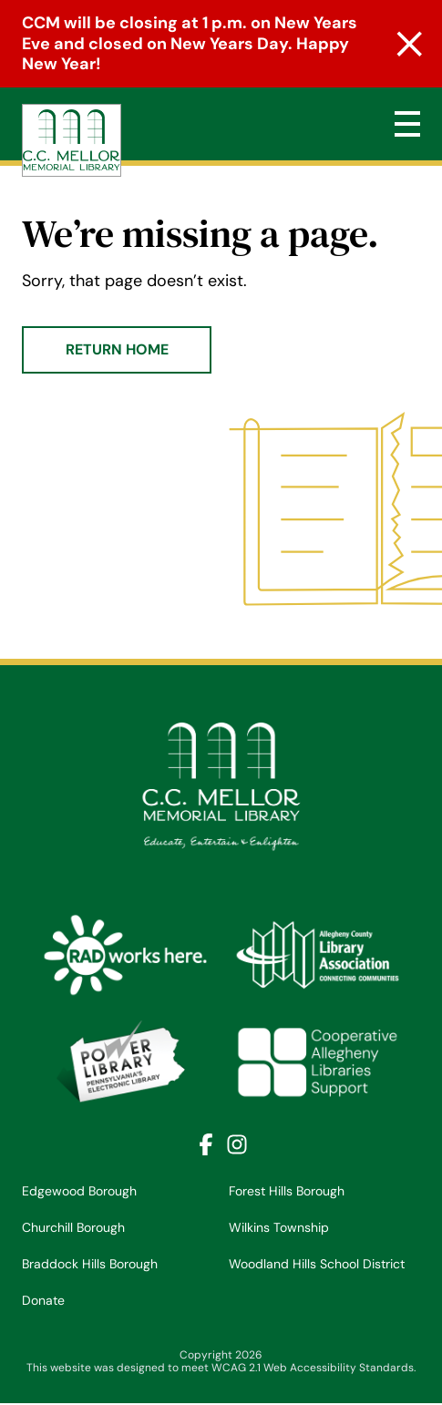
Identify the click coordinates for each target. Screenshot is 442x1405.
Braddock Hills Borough (90, 1264)
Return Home (117, 349)
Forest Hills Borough (286, 1191)
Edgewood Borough (79, 1191)
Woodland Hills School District (317, 1264)
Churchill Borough (73, 1227)
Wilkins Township (279, 1227)
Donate (43, 1300)
